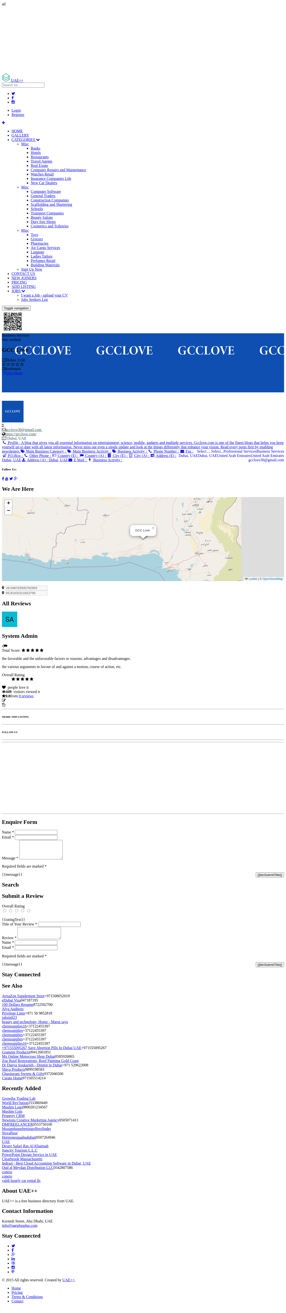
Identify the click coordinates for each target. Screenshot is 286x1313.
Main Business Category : (43, 451)
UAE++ (68, 1286)
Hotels (36, 153)
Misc (25, 144)
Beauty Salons (42, 217)
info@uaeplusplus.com (19, 1231)
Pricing (17, 1298)
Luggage (37, 252)
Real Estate (39, 166)
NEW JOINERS (24, 278)
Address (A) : (44, 460)
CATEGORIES (26, 140)
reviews (26, 696)
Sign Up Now (31, 269)
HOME (17, 131)
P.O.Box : (13, 456)
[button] (153, 528)
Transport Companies (47, 213)
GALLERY (20, 135)
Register (18, 115)
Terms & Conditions (27, 1303)
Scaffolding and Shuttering (51, 204)
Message (10, 862)
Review (9, 944)
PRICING (19, 282)
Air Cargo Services (45, 248)
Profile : (143, 447)
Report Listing (16, 705)
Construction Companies (50, 200)
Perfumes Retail (43, 261)
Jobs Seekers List (34, 300)
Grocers (37, 239)
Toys (34, 235)
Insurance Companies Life (51, 178)
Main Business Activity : (89, 451)
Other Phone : (38, 456)
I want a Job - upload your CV (44, 295)
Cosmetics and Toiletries (50, 226)
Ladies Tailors (42, 256)
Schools (37, 209)
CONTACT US (23, 274)
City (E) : (117, 456)
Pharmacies (40, 243)
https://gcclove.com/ (21, 434)
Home (16, 1294)
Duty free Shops (43, 222)
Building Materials (45, 265)
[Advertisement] (143, 39)
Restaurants (40, 157)
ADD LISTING (24, 287)
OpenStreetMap (272, 579)
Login (16, 110)
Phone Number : (164, 451)
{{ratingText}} (13, 923)
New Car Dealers (44, 183)
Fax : (186, 451)
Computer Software (46, 191)
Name (8, 832)
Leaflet (251, 579)
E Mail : (77, 460)
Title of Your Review (19, 928)
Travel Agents (41, 161)
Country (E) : (65, 456)
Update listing (17, 700)
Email (8, 837)
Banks (35, 148)
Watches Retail (42, 174)
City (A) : (139, 456)
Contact (18, 1307)
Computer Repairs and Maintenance (58, 170)
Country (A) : (93, 456)
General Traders (43, 196)
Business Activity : (130, 451)
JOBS (18, 291)
